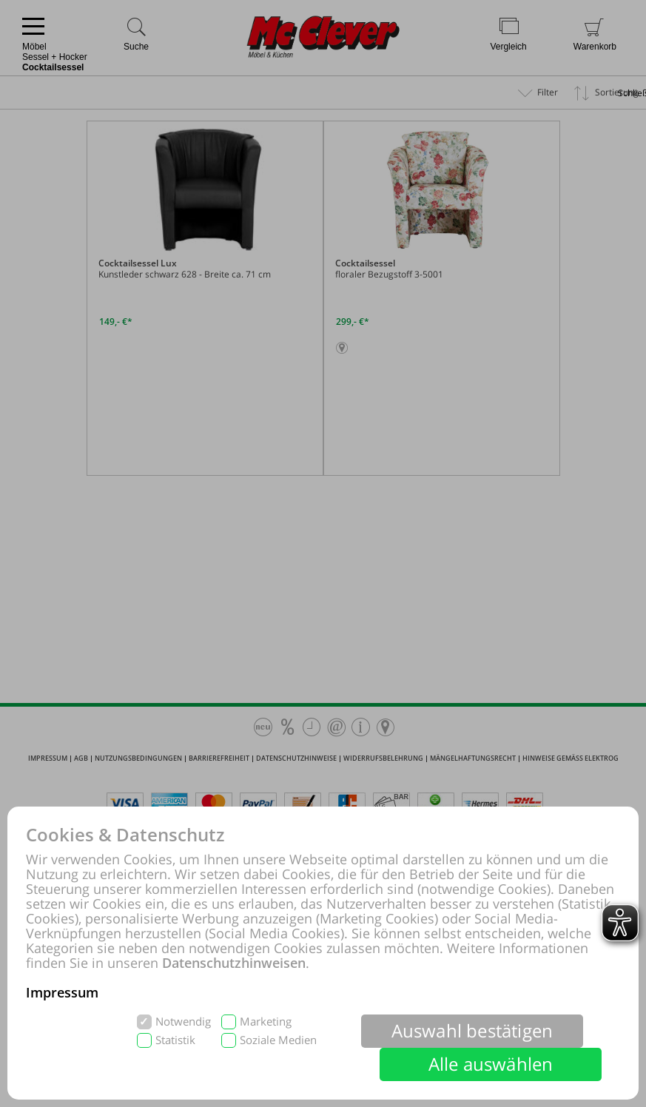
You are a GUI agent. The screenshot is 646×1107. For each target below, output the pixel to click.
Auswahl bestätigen (472, 1030)
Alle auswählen (491, 1064)
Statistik (175, 1040)
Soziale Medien (278, 1040)
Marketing (266, 1022)
